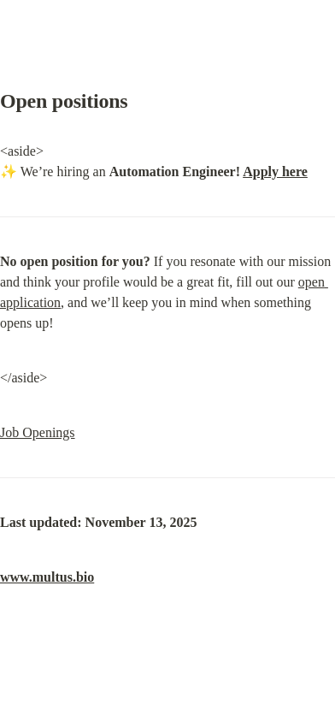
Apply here (275, 171)
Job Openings (37, 432)
